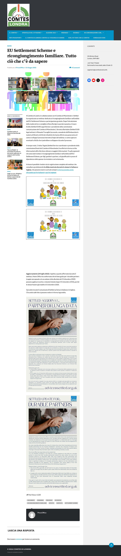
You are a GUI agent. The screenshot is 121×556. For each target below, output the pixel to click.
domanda (40, 500)
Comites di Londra (22, 549)
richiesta (58, 500)
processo (49, 500)
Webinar (64, 33)
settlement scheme (71, 503)
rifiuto (51, 503)
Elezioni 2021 (51, 33)
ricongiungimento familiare (37, 503)
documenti (31, 500)
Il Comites (13, 33)
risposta (59, 503)
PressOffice (20, 67)
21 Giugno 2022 (31, 67)
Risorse (76, 33)
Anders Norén (18, 552)
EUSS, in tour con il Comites (78, 38)
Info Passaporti (15, 38)
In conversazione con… (93, 33)
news (9, 46)
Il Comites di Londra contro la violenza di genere (44, 38)
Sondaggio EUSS (99, 38)
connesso (19, 539)
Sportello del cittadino (31, 33)
